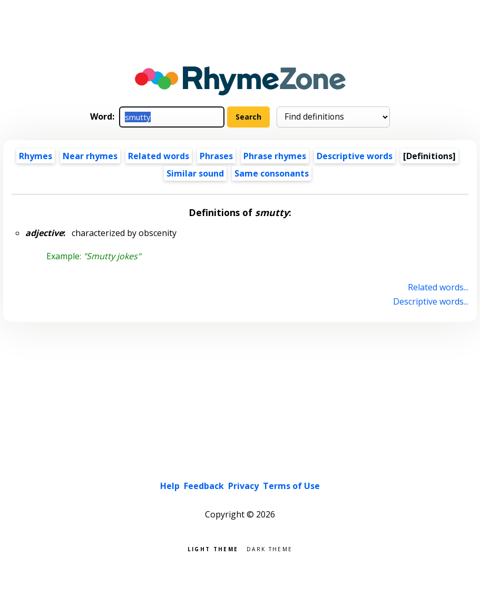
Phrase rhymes (274, 156)
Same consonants (271, 173)
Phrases (216, 156)
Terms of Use (291, 486)
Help (170, 486)
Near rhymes (90, 156)
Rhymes (35, 156)
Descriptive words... (430, 301)
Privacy (243, 486)
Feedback (204, 486)
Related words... (438, 287)
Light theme (213, 548)
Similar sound (195, 173)
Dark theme (269, 548)
